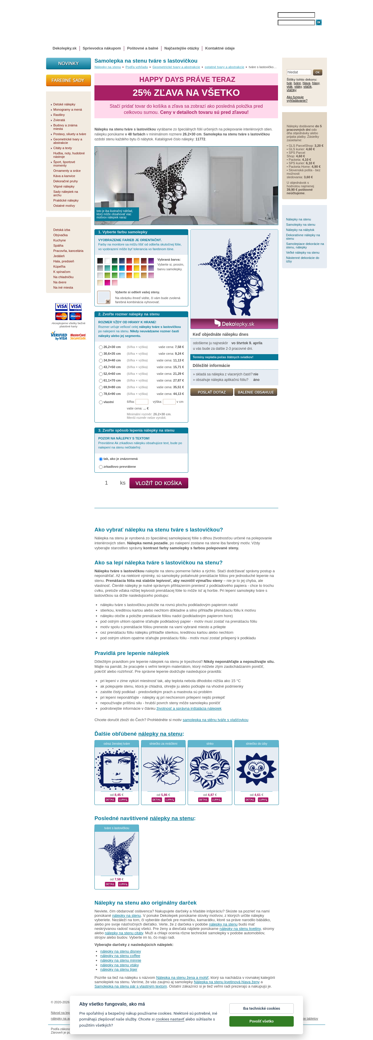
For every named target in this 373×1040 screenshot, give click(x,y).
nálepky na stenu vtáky (119, 965)
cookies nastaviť (170, 1022)
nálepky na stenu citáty (124, 933)
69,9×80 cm (112, 387)
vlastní (108, 402)
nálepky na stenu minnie (120, 960)
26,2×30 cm (112, 347)
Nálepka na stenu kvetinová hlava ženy (226, 982)
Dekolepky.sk (65, 48)
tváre (297, 83)
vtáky (298, 86)
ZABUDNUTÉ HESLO (292, 28)
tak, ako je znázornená (120, 458)
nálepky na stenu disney (120, 951)
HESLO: (272, 22)
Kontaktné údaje (220, 48)
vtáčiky (292, 90)
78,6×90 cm (112, 393)
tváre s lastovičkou (116, 828)
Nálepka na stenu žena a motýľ (182, 977)
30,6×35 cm (112, 353)
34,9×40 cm (112, 360)
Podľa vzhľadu (137, 67)
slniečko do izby (256, 743)
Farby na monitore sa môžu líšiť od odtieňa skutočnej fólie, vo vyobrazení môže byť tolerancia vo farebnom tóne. (140, 244)
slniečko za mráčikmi (163, 743)
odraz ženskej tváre (117, 743)
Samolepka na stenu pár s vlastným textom (130, 986)
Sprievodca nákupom (102, 48)
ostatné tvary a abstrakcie (224, 67)
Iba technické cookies (261, 1011)
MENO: (272, 15)
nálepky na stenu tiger (118, 969)
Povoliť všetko (261, 1024)
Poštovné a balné (142, 48)
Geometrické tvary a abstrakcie (176, 67)
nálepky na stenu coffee (120, 956)
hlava (306, 83)
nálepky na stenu (160, 734)
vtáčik (307, 86)
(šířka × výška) (137, 347)
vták (290, 86)
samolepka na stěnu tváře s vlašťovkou (215, 720)
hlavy (315, 83)
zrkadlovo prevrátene (119, 466)
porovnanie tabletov (304, 1018)
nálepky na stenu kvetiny (240, 928)
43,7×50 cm (112, 367)
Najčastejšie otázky (181, 48)
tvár (289, 83)
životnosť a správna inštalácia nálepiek (188, 708)
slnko (210, 743)
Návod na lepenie (63, 1012)
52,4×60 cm (112, 373)
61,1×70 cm (112, 380)
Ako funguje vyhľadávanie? (297, 98)
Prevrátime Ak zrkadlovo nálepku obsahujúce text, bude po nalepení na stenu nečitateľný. (140, 443)
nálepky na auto (62, 1018)
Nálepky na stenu (107, 67)
